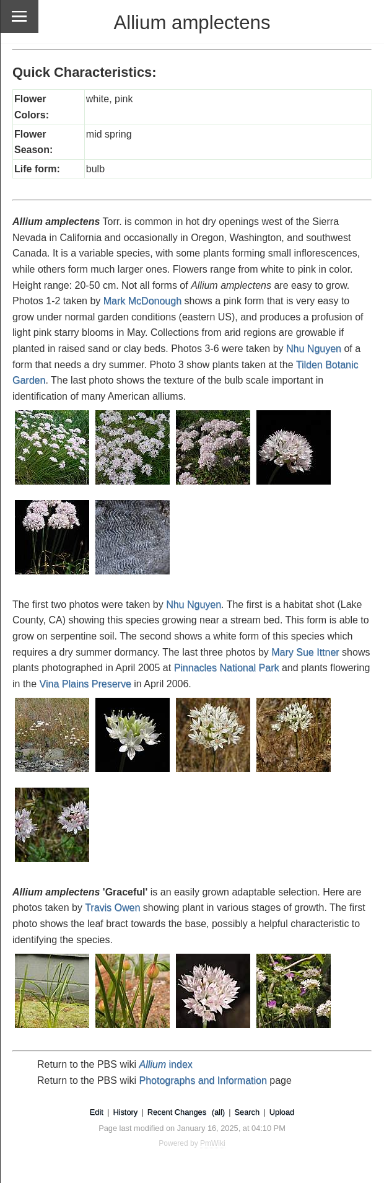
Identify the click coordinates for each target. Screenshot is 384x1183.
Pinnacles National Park (226, 667)
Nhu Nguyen (313, 348)
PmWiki (212, 1143)
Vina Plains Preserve (85, 684)
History (125, 1112)
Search (247, 1112)
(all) (218, 1112)
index (166, 1064)
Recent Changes (176, 1112)
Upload (282, 1112)
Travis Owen (112, 907)
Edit (96, 1112)
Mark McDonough (142, 301)
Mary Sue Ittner (305, 652)
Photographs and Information (203, 1080)
